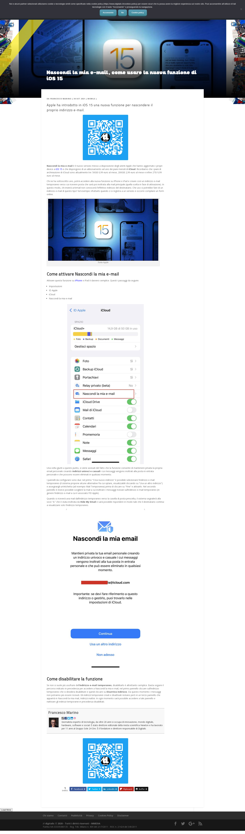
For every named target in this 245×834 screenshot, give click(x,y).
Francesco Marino (60, 98)
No (122, 13)
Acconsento (108, 13)
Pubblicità (76, 815)
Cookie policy (138, 13)
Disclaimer (123, 815)
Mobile (91, 98)
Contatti (62, 815)
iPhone (78, 280)
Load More (6, 810)
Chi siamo (48, 815)
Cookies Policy (105, 815)
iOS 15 (59, 169)
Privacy (90, 815)
